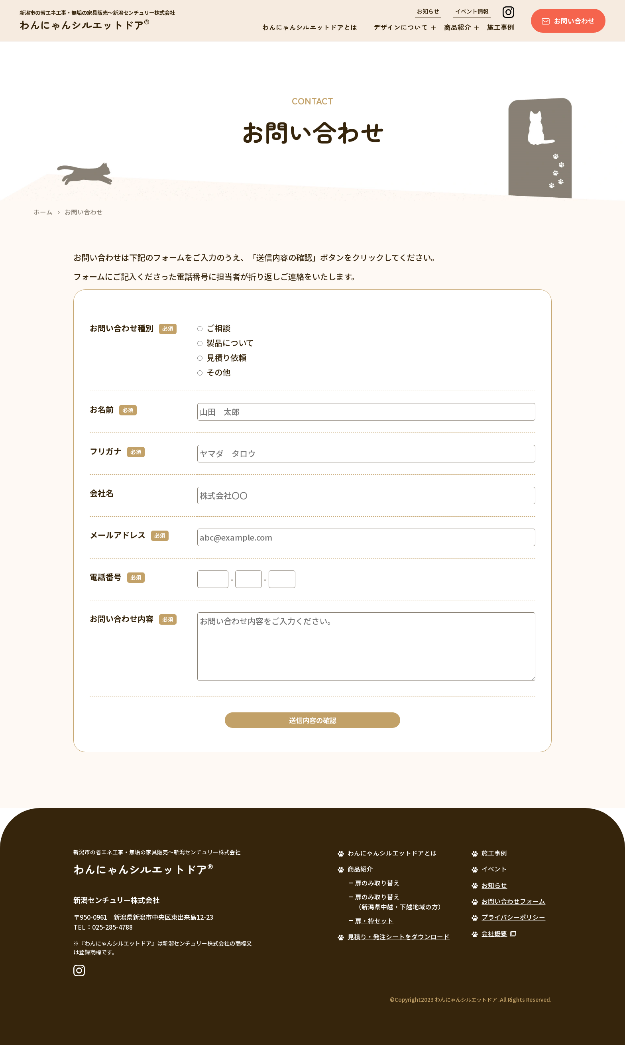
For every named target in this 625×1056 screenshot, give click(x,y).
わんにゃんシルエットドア (84, 24)
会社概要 (494, 944)
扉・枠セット (374, 931)
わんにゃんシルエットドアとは (309, 27)
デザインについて (400, 27)
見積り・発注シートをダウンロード (399, 947)
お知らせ (428, 11)
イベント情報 (472, 11)
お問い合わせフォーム (513, 912)
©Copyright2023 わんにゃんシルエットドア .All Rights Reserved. (471, 1011)
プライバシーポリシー (513, 928)
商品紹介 (457, 27)
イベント (494, 879)
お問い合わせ (574, 21)
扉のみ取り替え (377, 893)
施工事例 (500, 27)
